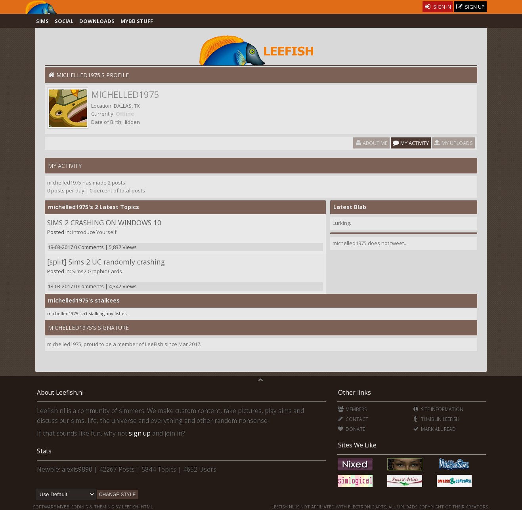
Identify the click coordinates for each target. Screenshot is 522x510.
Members (352, 409)
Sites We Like (357, 445)
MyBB (63, 507)
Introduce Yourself (94, 232)
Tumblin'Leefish (436, 419)
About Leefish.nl (60, 392)
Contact (353, 419)
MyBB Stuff (136, 21)
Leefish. (131, 507)
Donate (351, 429)
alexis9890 (77, 469)
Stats (44, 451)
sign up (140, 433)
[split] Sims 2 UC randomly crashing (106, 261)
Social (64, 21)
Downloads (97, 21)
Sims (42, 21)
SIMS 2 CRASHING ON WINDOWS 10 (104, 222)
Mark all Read (434, 429)
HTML (146, 507)
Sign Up (470, 7)
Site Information (438, 409)
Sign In (437, 6)
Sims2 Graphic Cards (97, 271)
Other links (354, 392)
